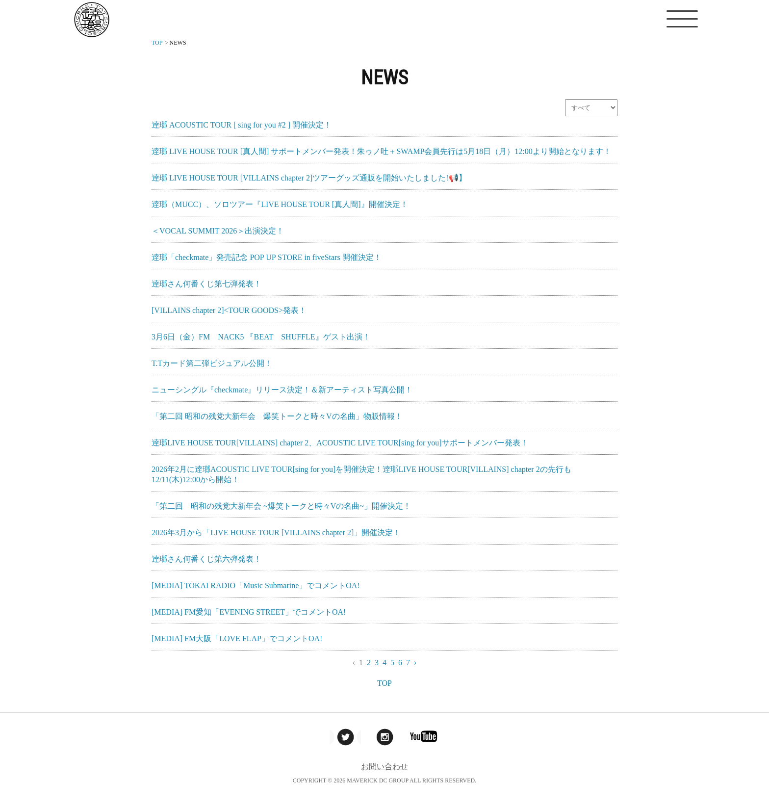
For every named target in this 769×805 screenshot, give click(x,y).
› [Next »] (415, 662)
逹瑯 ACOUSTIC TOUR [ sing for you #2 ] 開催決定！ (242, 125)
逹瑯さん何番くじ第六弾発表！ (206, 559)
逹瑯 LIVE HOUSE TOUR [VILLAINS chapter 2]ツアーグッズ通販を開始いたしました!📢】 (309, 178)
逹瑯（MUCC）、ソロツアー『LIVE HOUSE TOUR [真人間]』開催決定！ (280, 204)
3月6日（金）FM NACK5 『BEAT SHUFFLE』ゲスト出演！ (261, 337)
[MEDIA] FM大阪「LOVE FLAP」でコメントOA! (237, 638)
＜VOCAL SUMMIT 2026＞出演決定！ (218, 231)
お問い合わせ (384, 766)
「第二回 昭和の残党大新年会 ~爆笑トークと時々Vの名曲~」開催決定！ (281, 506)
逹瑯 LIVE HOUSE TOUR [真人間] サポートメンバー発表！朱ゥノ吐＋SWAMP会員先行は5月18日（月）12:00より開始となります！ (381, 151)
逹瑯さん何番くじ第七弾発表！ (206, 284)
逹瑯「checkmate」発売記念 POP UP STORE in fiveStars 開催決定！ (267, 257)
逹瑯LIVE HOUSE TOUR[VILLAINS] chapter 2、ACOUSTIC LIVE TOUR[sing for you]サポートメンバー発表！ (340, 443)
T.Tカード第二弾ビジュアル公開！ (212, 363)
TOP (384, 683)
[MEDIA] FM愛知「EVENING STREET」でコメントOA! (249, 612)
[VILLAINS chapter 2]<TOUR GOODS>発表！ (229, 310)
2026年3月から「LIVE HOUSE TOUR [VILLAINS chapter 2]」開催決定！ (276, 532)
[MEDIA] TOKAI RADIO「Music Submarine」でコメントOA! (256, 585)
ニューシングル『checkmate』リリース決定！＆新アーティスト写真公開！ (282, 390)
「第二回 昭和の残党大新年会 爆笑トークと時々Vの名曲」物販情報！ (277, 416)
